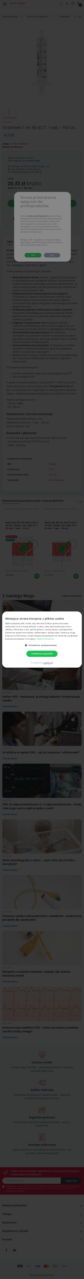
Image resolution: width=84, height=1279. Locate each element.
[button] (42, 645)
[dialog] (42, 639)
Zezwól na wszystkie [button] (42, 653)
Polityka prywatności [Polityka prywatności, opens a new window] (44, 639)
